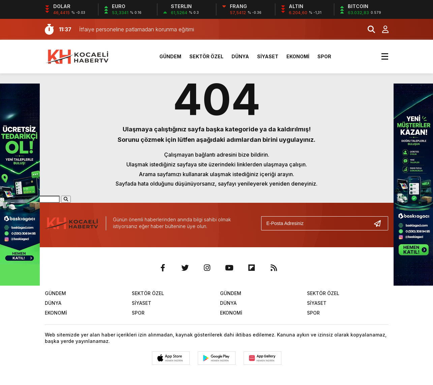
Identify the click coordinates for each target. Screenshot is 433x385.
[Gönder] (380, 223)
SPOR (324, 56)
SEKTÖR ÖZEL (206, 56)
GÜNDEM (170, 56)
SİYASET (267, 56)
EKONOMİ (297, 56)
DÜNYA (240, 56)
